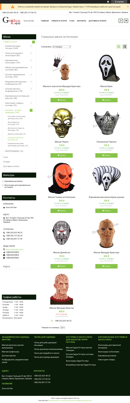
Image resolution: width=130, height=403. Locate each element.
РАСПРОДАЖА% (12, 151)
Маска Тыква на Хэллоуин (61, 197)
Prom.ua (76, 398)
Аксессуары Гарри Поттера (77, 361)
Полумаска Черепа (106, 142)
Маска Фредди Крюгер (62, 308)
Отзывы (6, 162)
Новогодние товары (106, 360)
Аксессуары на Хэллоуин (13, 123)
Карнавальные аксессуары (11, 61)
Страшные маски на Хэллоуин (15, 139)
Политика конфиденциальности (80, 400)
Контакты (81, 21)
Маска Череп (61, 142)
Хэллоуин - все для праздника (13, 111)
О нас (72, 21)
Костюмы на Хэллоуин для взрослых (16, 117)
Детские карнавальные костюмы (15, 76)
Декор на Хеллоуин (15, 134)
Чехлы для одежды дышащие (46, 357)
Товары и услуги (59, 21)
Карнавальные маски (107, 356)
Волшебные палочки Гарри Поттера (81, 365)
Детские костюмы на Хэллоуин (16, 129)
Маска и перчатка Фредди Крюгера (61, 86)
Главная (45, 21)
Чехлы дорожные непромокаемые (48, 349)
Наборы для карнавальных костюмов (16, 68)
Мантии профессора (10, 352)
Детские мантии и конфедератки (12, 90)
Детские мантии (9, 356)
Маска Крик (106, 86)
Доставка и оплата (97, 21)
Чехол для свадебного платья (46, 353)
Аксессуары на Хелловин (108, 352)
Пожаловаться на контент (58, 400)
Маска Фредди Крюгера (106, 252)
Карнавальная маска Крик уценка (106, 197)
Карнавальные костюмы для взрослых (17, 97)
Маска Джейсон (61, 252)
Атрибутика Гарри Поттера (12, 47)
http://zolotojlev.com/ (14, 250)
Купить (63, 100)
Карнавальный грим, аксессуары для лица (16, 145)
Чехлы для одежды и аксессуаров (14, 54)
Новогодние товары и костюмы (14, 104)
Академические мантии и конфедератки (16, 83)
